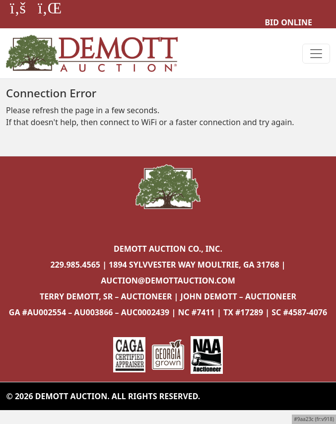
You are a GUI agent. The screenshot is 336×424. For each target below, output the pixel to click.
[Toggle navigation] (316, 54)
